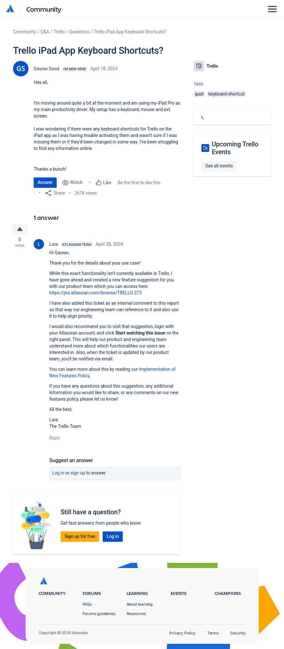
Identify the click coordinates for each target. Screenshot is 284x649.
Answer (45, 182)
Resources (136, 613)
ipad (199, 94)
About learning (140, 604)
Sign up (78, 473)
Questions (79, 31)
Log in (58, 473)
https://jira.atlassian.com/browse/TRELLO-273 (95, 293)
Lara (53, 244)
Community (44, 9)
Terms (213, 633)
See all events (219, 165)
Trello (59, 31)
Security (237, 633)
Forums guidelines (99, 613)
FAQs (87, 604)
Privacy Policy (182, 633)
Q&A (44, 31)
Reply (54, 438)
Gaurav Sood (46, 68)
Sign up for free (79, 537)
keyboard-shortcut (227, 94)
